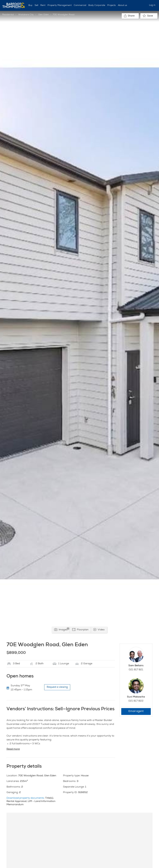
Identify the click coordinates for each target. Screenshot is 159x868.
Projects (111, 5)
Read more (13, 749)
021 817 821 (136, 670)
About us (122, 5)
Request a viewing (57, 687)
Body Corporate (96, 5)
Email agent (136, 711)
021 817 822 (135, 701)
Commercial (80, 5)
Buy (30, 5)
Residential (8, 15)
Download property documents (25, 798)
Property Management (60, 5)
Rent (42, 5)
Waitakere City (26, 15)
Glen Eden (43, 15)
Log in (152, 5)
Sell (36, 5)
